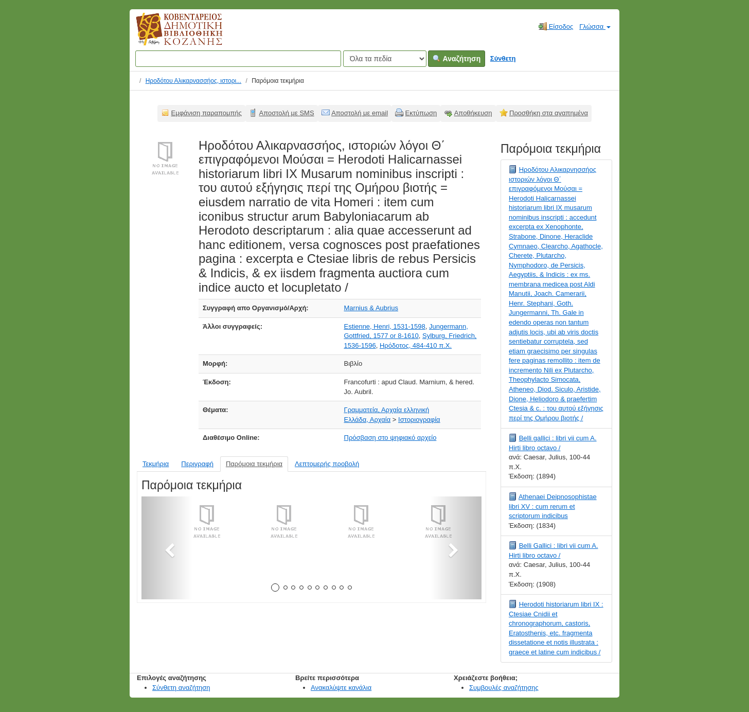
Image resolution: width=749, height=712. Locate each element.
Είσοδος (556, 26)
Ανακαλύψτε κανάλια (341, 687)
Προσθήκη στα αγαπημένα (548, 113)
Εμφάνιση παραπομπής (206, 113)
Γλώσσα (595, 26)
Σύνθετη (503, 58)
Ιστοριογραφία (419, 419)
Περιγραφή (197, 464)
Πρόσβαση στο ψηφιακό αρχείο (390, 437)
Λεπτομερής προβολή (327, 464)
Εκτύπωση (421, 113)
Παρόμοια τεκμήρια (254, 464)
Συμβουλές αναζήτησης (504, 687)
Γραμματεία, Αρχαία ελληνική (387, 410)
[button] (166, 547)
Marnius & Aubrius (371, 308)
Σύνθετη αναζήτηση (181, 687)
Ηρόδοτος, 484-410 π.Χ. (416, 345)
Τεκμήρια (155, 464)
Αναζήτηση (456, 59)
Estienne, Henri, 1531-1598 (384, 326)
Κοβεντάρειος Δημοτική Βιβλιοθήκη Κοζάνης (169, 35)
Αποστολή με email (359, 113)
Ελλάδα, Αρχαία (367, 419)
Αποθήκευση (473, 113)
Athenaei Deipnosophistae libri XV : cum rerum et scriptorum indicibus (553, 506)
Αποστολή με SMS (286, 113)
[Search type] (384, 58)
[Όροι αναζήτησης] (238, 58)
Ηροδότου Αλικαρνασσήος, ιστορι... (193, 80)
